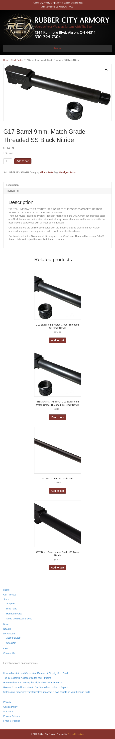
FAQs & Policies (11, 721)
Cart (5, 648)
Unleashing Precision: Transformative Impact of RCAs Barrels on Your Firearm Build (46, 692)
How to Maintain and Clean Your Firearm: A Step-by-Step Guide (36, 673)
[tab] (57, 185)
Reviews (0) (12, 190)
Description (12, 185)
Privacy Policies (11, 716)
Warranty (8, 711)
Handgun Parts (67, 172)
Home (6, 60)
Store (6, 599)
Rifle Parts (11, 608)
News (6, 624)
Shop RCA (11, 603)
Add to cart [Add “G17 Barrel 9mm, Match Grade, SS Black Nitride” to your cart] (57, 567)
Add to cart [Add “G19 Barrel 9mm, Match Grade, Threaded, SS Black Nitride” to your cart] (57, 340)
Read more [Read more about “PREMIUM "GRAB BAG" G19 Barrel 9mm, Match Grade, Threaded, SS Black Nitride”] (57, 417)
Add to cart (22, 161)
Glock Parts (16, 60)
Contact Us (9, 653)
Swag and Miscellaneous (19, 618)
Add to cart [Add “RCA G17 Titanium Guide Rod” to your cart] (57, 490)
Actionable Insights (76, 734)
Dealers (7, 629)
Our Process (9, 594)
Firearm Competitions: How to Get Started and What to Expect (35, 687)
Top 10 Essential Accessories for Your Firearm (27, 678)
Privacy (7, 702)
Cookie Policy (10, 707)
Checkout (11, 643)
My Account (9, 633)
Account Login (13, 637)
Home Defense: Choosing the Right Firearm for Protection (33, 682)
